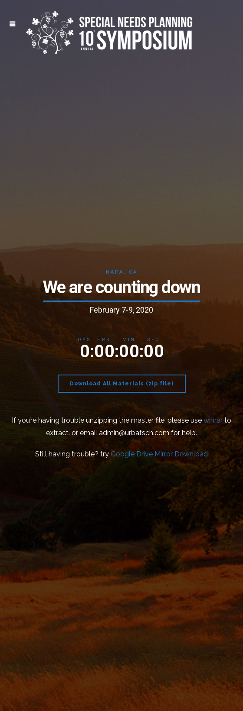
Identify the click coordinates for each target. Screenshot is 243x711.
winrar (213, 420)
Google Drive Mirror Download (159, 454)
